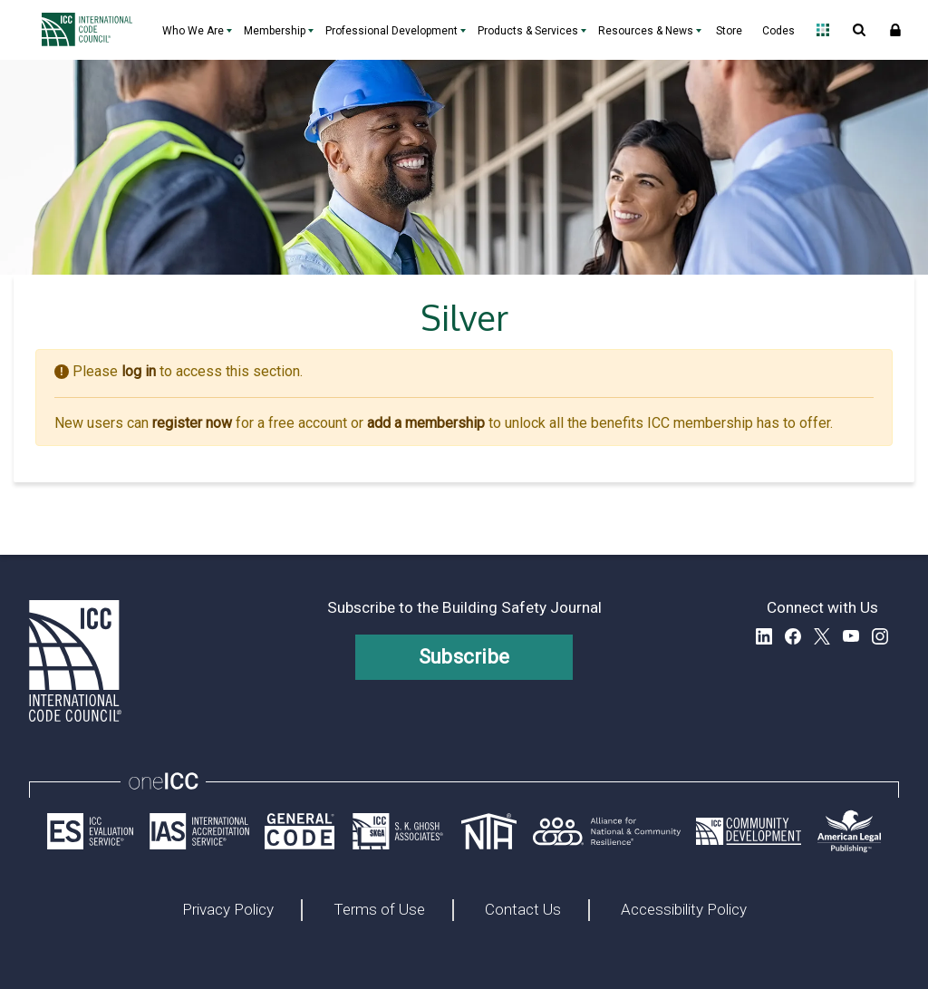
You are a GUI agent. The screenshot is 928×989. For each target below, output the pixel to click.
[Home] (91, 30)
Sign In (895, 30)
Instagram (880, 636)
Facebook (793, 636)
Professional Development (391, 30)
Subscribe (464, 656)
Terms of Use (379, 910)
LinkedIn (764, 636)
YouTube (851, 636)
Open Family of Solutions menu (823, 30)
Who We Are (193, 30)
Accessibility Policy (684, 910)
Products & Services (528, 30)
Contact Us (523, 910)
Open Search (859, 30)
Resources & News (645, 30)
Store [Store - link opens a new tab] (729, 30)
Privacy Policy (228, 910)
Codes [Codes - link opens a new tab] (778, 30)
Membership (274, 30)
